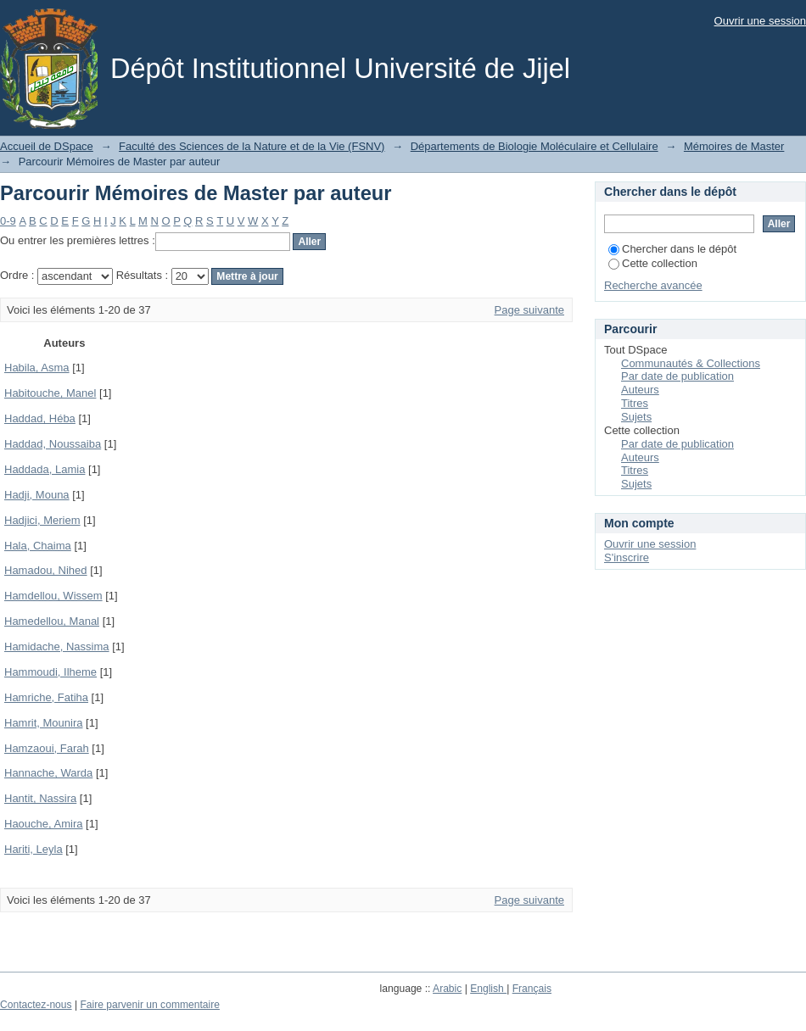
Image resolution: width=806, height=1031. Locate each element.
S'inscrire (626, 557)
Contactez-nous (36, 1005)
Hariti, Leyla (33, 849)
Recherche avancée (653, 285)
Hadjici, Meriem (42, 520)
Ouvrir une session (760, 20)
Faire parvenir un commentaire (149, 1005)
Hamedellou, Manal (51, 621)
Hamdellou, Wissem (53, 595)
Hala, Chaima (37, 545)
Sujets (636, 416)
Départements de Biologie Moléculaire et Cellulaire (534, 146)
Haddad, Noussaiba (52, 443)
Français (531, 989)
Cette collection (652, 263)
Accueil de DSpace (46, 146)
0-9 (8, 221)
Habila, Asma (37, 367)
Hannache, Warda (48, 772)
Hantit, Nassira (40, 798)
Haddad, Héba (40, 418)
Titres (634, 403)
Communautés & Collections (690, 363)
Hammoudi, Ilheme (50, 672)
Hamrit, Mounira (43, 722)
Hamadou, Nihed (45, 570)
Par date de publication (677, 376)
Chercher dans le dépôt (672, 248)
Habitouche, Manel (50, 393)
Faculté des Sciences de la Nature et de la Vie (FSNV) (251, 146)
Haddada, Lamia (44, 469)
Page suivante (529, 310)
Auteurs (640, 389)
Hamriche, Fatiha (46, 697)
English (488, 989)
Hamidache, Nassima (56, 646)
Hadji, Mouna (37, 494)
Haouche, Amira (43, 823)
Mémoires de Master (734, 146)
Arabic (447, 989)
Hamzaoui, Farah (46, 748)
